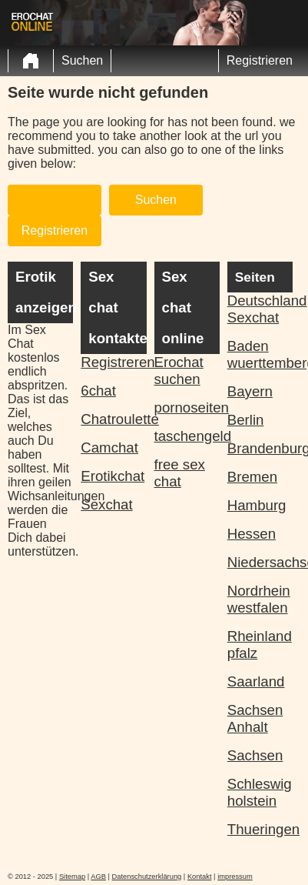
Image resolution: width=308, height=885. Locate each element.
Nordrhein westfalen (258, 599)
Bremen (252, 477)
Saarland (256, 681)
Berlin (245, 420)
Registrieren (260, 60)
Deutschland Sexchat (260, 309)
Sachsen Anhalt (255, 718)
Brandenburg (260, 448)
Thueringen (260, 829)
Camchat (109, 447)
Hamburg (256, 505)
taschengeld (187, 436)
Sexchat (106, 504)
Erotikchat (112, 476)
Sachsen (255, 755)
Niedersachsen (260, 562)
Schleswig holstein (259, 792)
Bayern (250, 391)
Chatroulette (113, 419)
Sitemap (72, 876)
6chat (98, 390)
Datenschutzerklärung (147, 876)
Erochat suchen (179, 370)
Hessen (251, 534)
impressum (235, 876)
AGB (98, 876)
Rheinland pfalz (259, 644)
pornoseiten (187, 407)
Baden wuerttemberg (260, 354)
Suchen (82, 60)
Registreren (113, 362)
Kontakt (199, 876)
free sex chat (179, 472)
